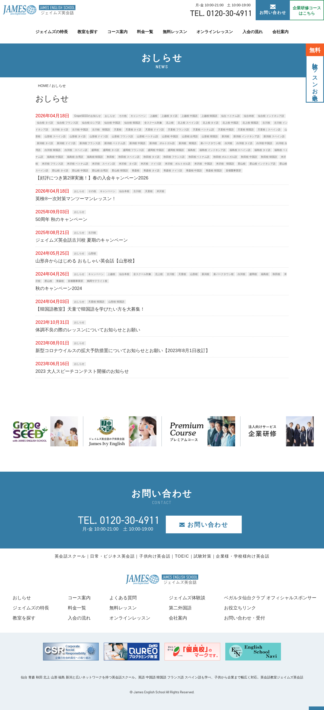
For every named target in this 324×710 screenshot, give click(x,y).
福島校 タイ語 (262, 150)
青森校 (135, 170)
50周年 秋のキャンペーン (61, 219)
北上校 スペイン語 (188, 122)
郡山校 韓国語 (120, 170)
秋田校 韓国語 (269, 156)
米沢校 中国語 (203, 163)
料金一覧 (145, 32)
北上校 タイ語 (211, 122)
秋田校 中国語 (249, 156)
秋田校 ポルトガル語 (225, 156)
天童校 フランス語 (178, 129)
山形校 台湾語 (190, 136)
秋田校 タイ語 (151, 156)
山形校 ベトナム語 (147, 136)
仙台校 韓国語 (132, 122)
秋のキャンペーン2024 (58, 288)
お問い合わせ (272, 10)
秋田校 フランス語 (174, 156)
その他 (123, 115)
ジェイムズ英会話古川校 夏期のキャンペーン (81, 240)
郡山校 (242, 163)
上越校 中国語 (189, 115)
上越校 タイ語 (169, 115)
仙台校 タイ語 (45, 122)
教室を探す (87, 32)
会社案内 (280, 32)
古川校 (266, 122)
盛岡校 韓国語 (176, 150)
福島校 (191, 150)
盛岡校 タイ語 (111, 150)
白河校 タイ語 (244, 143)
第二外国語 (180, 607)
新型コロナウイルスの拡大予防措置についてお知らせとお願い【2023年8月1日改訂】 (122, 350)
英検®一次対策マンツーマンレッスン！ (75, 198)
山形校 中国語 (170, 136)
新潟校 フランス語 (89, 143)
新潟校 (225, 136)
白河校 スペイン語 (76, 150)
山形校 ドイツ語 (99, 136)
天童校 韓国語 (246, 129)
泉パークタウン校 (210, 143)
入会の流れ (252, 32)
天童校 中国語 (226, 129)
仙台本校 (249, 115)
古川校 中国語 (80, 129)
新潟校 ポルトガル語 (162, 143)
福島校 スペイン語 (240, 150)
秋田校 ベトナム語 (199, 156)
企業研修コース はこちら (307, 10)
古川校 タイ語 (60, 129)
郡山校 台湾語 (100, 170)
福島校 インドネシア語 (212, 150)
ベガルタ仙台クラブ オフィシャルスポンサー (270, 597)
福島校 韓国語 (95, 156)
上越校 (153, 115)
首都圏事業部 (233, 170)
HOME (43, 86)
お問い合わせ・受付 (244, 618)
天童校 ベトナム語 (203, 129)
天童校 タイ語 (133, 129)
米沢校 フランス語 (52, 163)
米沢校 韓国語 (225, 163)
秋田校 (110, 156)
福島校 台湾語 (75, 156)
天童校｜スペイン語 (269, 129)
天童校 (118, 129)
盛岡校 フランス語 (133, 150)
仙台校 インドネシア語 (271, 115)
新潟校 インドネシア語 (246, 136)
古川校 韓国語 (101, 129)
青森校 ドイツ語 (173, 170)
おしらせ (110, 115)
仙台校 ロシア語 (91, 122)
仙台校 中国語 (112, 122)
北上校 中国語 (230, 122)
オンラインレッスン (214, 32)
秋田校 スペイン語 (128, 156)
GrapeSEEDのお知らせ (87, 115)
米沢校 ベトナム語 (77, 163)
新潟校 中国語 (137, 143)
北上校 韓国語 (250, 122)
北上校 (170, 122)
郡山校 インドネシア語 (263, 163)
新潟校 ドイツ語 (66, 143)
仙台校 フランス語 (67, 122)
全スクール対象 (153, 122)
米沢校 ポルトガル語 (177, 163)
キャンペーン (138, 115)
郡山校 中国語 (80, 170)
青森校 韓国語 (214, 170)
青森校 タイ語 (151, 170)
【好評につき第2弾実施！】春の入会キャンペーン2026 (91, 177)
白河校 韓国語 (52, 150)
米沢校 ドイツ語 (151, 163)
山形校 (92, 253)
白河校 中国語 (264, 143)
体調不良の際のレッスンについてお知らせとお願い (87, 329)
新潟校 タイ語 (45, 143)
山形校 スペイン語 (55, 136)
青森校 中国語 (194, 170)
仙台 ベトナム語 (230, 115)
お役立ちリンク (240, 607)
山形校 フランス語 (122, 136)
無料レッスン (175, 32)
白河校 (228, 143)
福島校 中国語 (55, 156)
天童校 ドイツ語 (154, 129)
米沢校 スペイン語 (103, 163)
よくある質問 (122, 597)
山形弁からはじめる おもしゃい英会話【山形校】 (86, 260)
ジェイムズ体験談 (187, 597)
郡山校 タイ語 (60, 170)
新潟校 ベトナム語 (114, 143)
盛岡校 (95, 150)
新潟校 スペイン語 (274, 136)
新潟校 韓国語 (187, 143)
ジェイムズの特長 (51, 32)
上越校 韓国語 (209, 115)
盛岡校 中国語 (156, 150)
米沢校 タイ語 (128, 163)
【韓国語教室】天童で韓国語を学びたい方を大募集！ (90, 309)
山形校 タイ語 (78, 136)
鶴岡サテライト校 (97, 281)
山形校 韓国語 (210, 136)
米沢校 (160, 191)
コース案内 (117, 32)
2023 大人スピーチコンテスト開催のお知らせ (82, 371)
